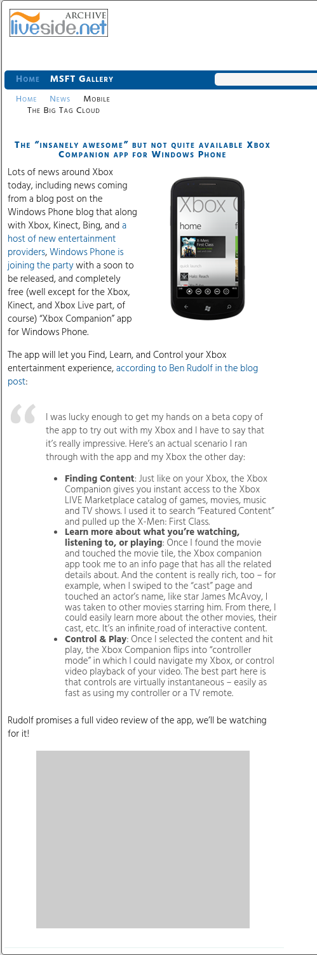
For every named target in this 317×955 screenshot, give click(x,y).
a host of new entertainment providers (67, 239)
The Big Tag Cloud (63, 110)
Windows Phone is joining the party (66, 259)
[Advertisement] (143, 839)
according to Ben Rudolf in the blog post (133, 375)
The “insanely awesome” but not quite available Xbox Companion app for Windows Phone (143, 150)
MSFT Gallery (82, 79)
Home (28, 79)
